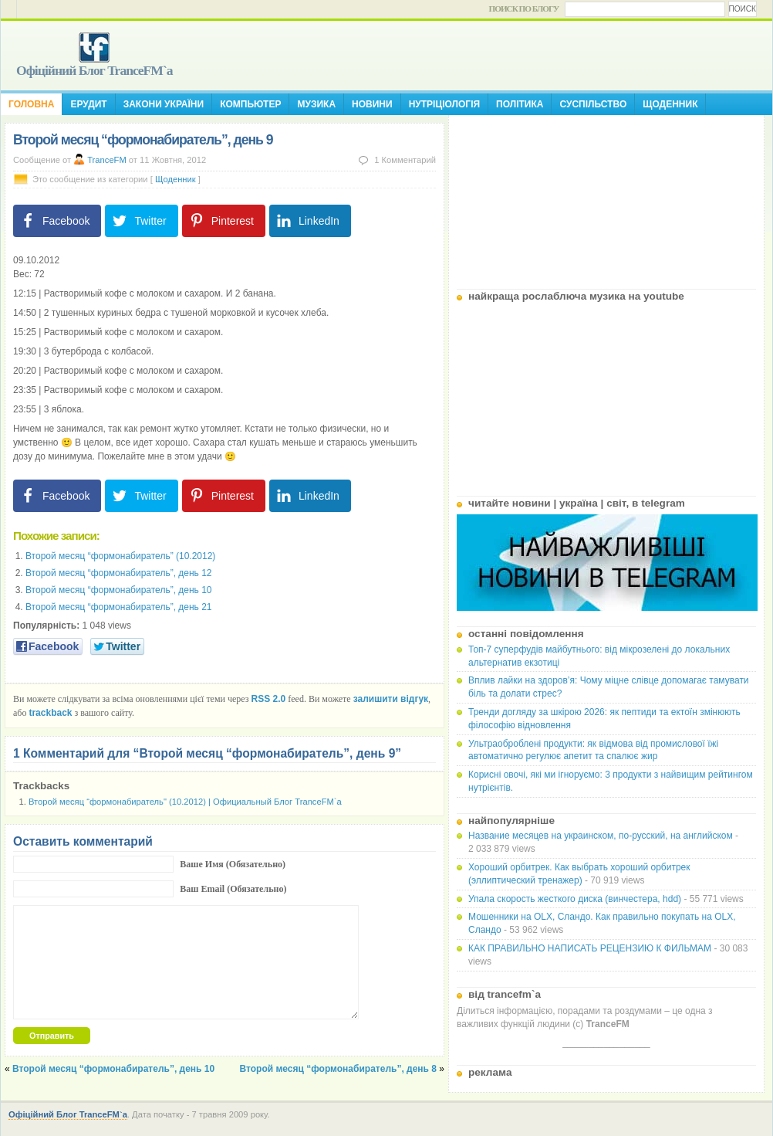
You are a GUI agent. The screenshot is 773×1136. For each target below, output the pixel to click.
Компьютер (250, 104)
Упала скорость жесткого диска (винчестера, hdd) (574, 899)
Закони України (163, 104)
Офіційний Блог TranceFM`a (94, 70)
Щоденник (670, 104)
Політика (519, 104)
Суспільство (592, 104)
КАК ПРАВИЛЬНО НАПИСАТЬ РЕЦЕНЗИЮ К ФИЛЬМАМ (589, 948)
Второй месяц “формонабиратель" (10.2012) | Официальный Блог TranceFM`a (185, 801)
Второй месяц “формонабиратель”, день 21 (118, 607)
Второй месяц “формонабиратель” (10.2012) (120, 556)
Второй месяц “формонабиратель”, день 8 (338, 1068)
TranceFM (107, 159)
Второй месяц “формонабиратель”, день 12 (118, 573)
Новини (372, 104)
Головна (31, 104)
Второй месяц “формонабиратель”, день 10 (118, 590)
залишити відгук (390, 698)
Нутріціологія (444, 104)
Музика (316, 104)
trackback (50, 712)
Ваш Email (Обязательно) (233, 888)
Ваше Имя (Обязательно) (232, 864)
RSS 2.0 (268, 698)
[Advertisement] (606, 196)
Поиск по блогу (524, 8)
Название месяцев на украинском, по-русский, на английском (600, 835)
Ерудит (88, 104)
